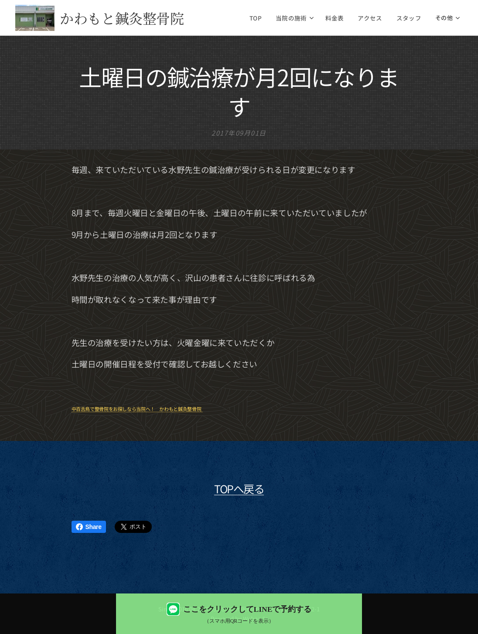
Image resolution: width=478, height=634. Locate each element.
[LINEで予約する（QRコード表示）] (239, 613)
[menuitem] (265, 18)
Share (89, 526)
